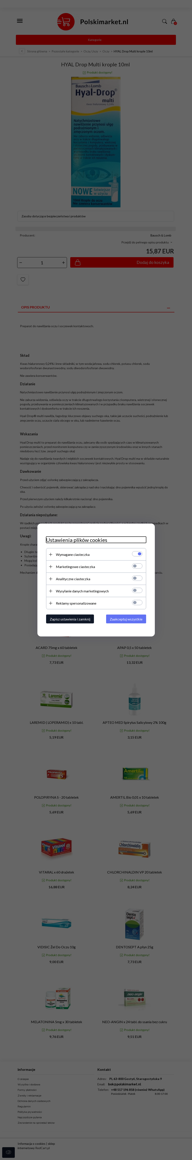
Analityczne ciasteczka (73, 579)
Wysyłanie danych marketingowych (82, 591)
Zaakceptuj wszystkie (126, 619)
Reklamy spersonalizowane (76, 603)
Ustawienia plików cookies (76, 540)
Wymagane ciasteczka (73, 554)
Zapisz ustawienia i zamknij (70, 619)
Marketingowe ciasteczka (75, 567)
